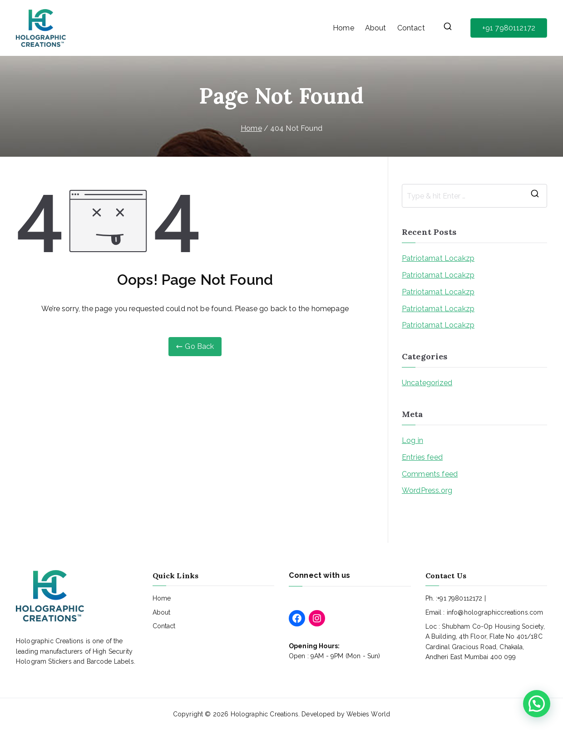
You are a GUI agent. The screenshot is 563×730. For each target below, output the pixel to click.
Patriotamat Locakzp (438, 258)
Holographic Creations (264, 714)
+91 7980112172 (508, 28)
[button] (536, 703)
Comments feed (430, 474)
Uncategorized (427, 382)
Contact (411, 28)
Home (343, 28)
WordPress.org (427, 490)
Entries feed (422, 457)
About (375, 28)
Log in (412, 440)
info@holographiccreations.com (495, 612)
